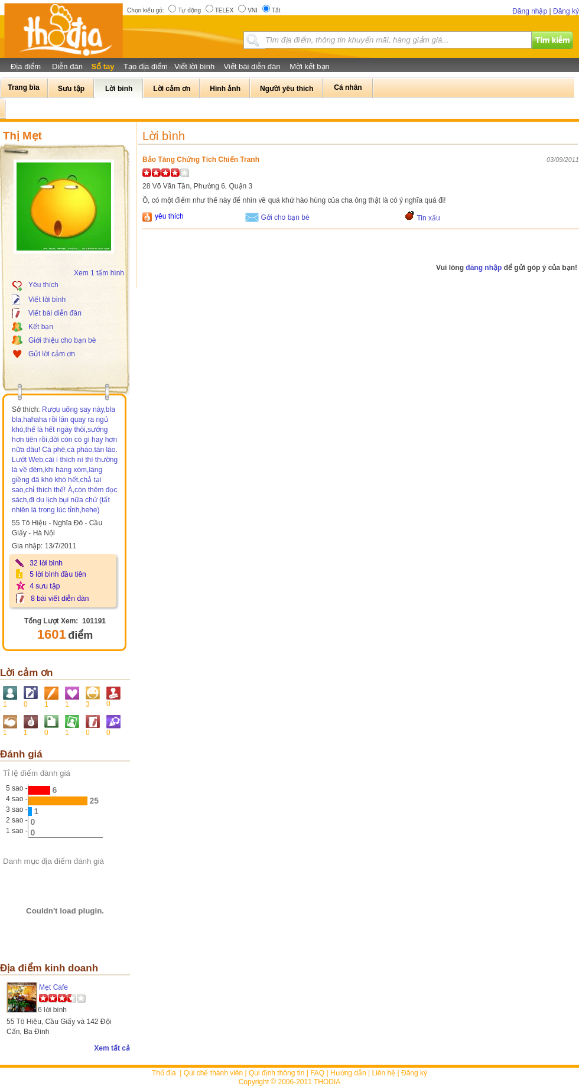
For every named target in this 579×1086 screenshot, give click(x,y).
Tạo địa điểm (145, 66)
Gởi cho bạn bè (285, 217)
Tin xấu (428, 218)
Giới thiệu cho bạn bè (62, 340)
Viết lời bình (194, 66)
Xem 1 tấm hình (99, 273)
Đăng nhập (529, 11)
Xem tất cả (112, 1048)
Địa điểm (26, 66)
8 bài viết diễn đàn (60, 598)
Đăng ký (566, 11)
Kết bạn (40, 327)
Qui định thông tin (276, 1073)
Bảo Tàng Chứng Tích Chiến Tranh (200, 159)
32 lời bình (46, 563)
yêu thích (169, 216)
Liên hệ (384, 1073)
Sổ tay (102, 66)
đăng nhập (484, 268)
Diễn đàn (67, 66)
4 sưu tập (45, 586)
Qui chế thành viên (213, 1073)
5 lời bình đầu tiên (58, 574)
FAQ (317, 1073)
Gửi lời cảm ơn (51, 354)
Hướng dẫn (348, 1073)
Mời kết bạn (310, 66)
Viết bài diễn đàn (251, 66)
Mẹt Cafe (53, 987)
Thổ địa (164, 1073)
